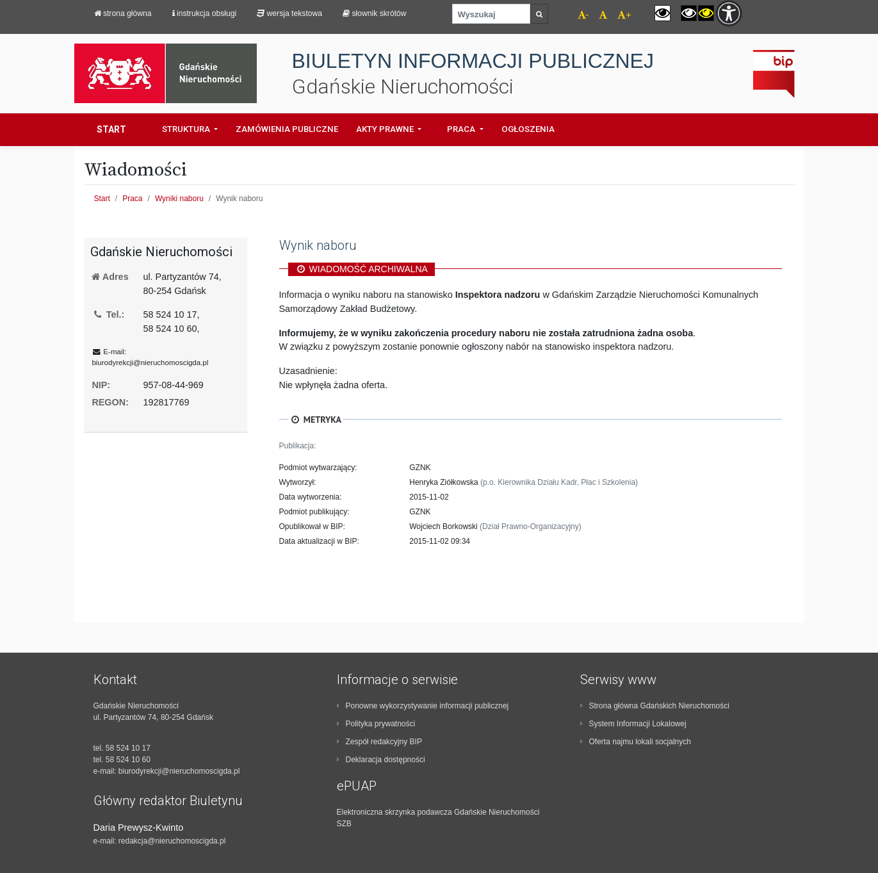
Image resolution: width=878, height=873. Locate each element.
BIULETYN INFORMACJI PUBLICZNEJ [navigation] (473, 61)
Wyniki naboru (179, 198)
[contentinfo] (196, 759)
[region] (165, 251)
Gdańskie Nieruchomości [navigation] (403, 87)
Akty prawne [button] (386, 129)
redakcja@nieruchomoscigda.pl (172, 840)
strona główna (123, 13)
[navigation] (598, 16)
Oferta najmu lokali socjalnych (635, 741)
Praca (132, 198)
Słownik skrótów (375, 13)
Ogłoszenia (528, 129)
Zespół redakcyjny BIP (379, 741)
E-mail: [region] (150, 357)
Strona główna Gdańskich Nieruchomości (654, 705)
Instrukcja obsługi (204, 13)
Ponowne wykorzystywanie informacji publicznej (423, 705)
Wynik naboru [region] (318, 245)
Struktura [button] (187, 129)
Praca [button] (462, 129)
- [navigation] (583, 15)
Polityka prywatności (376, 723)
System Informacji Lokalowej (633, 723)
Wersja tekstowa (289, 13)
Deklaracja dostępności (381, 759)
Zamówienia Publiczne (287, 129)
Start (111, 129)
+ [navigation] (624, 15)
